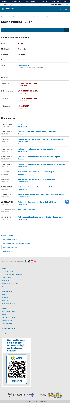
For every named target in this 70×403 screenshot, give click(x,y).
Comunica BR (16, 1)
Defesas (5, 297)
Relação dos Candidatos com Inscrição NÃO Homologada (39, 202)
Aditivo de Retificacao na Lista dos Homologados (36, 179)
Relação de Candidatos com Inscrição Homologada (37, 149)
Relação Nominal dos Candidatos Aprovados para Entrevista (41, 194)
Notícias (5, 294)
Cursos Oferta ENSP (10, 239)
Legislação (55, 1)
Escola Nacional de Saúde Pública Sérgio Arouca (6, 4)
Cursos (9, 17)
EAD (3, 286)
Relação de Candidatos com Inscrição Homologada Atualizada (41, 164)
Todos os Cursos (7, 271)
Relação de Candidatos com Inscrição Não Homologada (39, 157)
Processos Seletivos (44, 17)
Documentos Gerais (8, 303)
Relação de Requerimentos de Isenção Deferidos (37, 132)
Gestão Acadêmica (8, 328)
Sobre (4, 308)
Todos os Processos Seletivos (12, 274)
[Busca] (60, 9)
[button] (66, 30)
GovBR (4, 1)
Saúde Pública (23, 65)
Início (3, 17)
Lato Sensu (18, 17)
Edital (20, 124)
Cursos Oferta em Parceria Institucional (16, 243)
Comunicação (7, 291)
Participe (44, 1)
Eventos (5, 300)
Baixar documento (23, 126)
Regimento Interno (8, 317)
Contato (5, 334)
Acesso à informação (30, 1)
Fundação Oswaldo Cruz (59, 4)
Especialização (30, 17)
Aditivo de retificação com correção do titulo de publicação (40, 217)
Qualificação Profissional (10, 283)
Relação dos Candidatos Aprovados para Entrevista (37, 187)
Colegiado (5, 314)
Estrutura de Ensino (8, 311)
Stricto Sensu (6, 277)
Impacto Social (7, 323)
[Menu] (66, 9)
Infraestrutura (7, 320)
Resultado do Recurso (26, 209)
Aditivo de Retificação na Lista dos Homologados (36, 172)
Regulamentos (8, 251)
